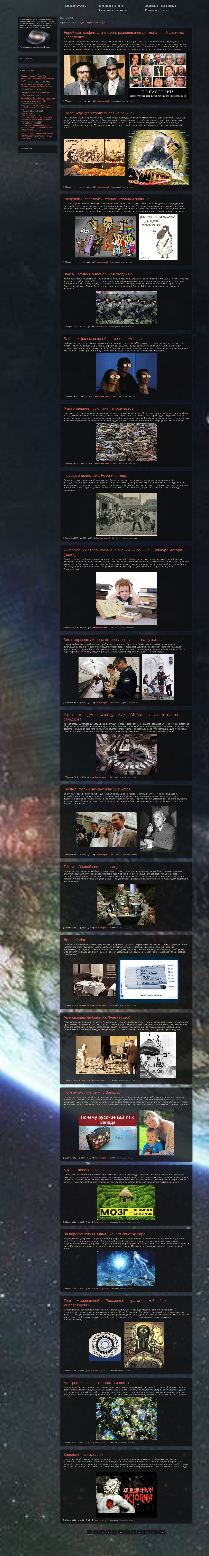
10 (147, 1532)
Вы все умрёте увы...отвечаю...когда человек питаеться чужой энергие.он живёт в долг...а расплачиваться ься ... (38, 86)
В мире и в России (157, 10)
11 (154, 1532)
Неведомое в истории (113, 10)
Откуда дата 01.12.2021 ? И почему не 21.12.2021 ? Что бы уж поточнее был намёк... (35, 107)
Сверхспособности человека (129, 1222)
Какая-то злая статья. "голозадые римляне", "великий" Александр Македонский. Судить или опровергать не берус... (37, 77)
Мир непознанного (111, 5)
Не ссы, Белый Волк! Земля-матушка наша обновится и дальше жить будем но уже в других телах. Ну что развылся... (38, 99)
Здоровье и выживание (160, 5)
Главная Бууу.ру (75, 5)
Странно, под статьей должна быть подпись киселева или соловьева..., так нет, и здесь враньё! (38, 127)
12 (162, 1532)
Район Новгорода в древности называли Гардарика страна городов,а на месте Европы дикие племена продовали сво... (37, 135)
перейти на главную (96, 23)
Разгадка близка (27, 113)
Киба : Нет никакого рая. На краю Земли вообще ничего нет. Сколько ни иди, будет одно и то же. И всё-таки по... (37, 119)
